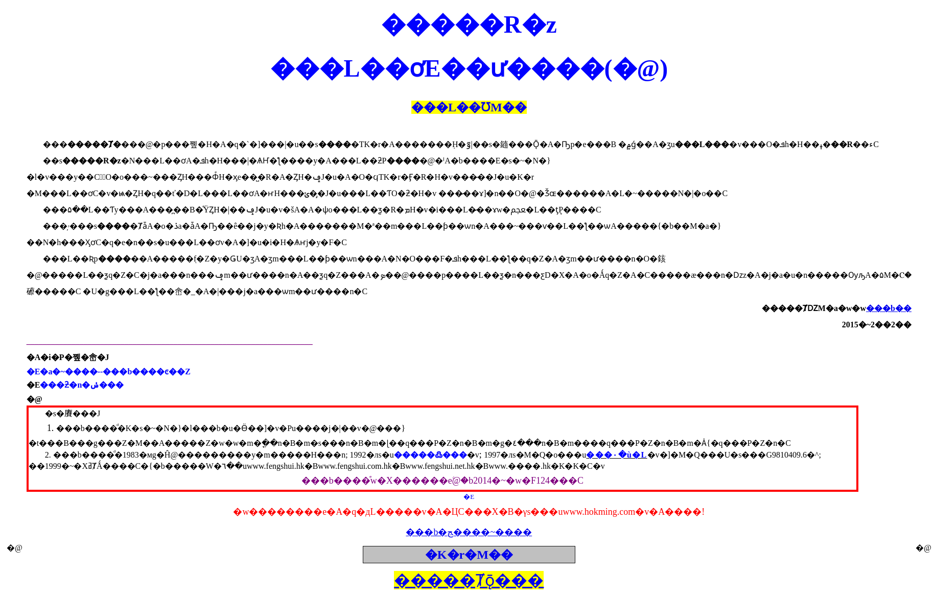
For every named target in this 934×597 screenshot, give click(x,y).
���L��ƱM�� (469, 107)
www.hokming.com (599, 512)
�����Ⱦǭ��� (469, 580)
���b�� (889, 308)
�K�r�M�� (469, 554)
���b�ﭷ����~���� (469, 532)
